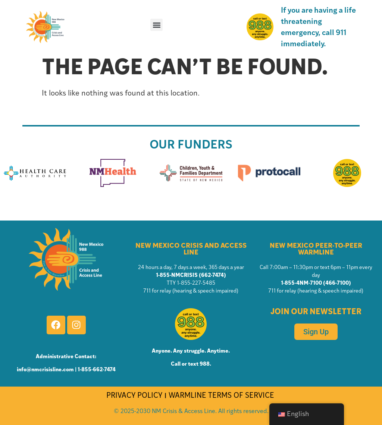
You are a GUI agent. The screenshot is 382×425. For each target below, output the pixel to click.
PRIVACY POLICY (134, 396)
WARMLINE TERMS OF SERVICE (222, 396)
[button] (156, 25)
